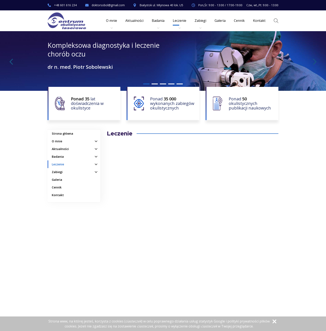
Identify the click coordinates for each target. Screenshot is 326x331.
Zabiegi (200, 23)
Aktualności (134, 20)
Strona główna (62, 133)
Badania (158, 23)
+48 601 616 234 (65, 5)
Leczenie (179, 23)
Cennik (239, 20)
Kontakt (259, 20)
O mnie (111, 23)
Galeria (220, 20)
